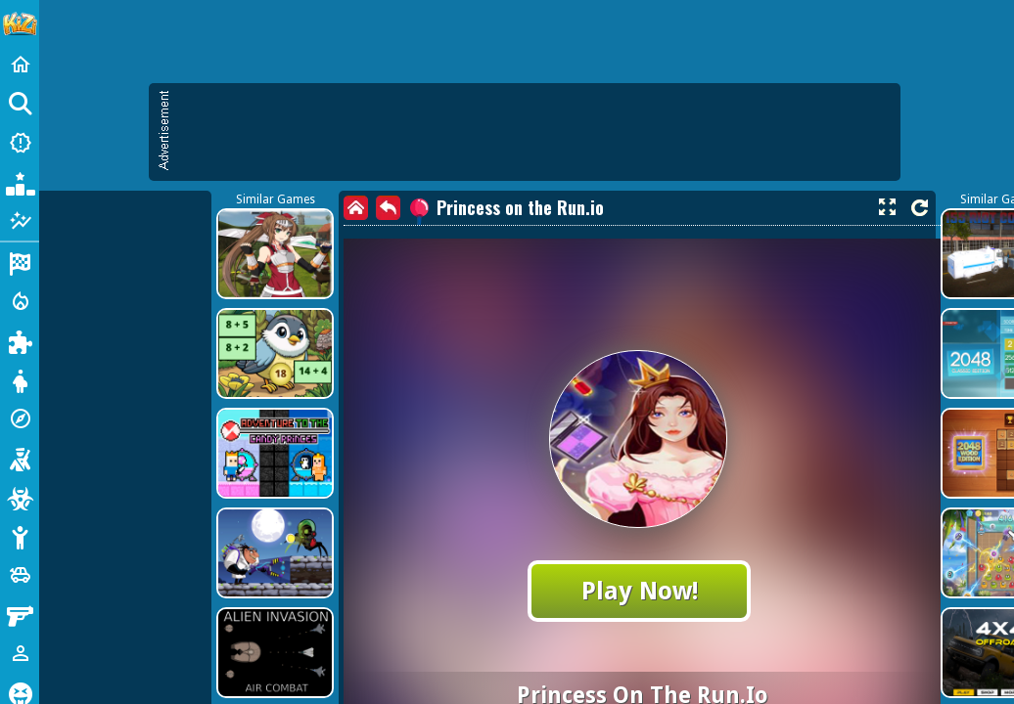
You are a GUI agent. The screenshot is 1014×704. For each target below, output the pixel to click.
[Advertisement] (534, 132)
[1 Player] (19, 653)
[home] (356, 208)
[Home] (19, 64)
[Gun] (19, 614)
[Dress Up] (19, 379)
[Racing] (19, 262)
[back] (388, 208)
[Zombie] (19, 496)
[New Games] (19, 142)
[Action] (19, 301)
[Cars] (19, 574)
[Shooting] (19, 457)
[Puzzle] (19, 340)
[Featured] (19, 221)
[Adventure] (19, 418)
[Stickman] (19, 535)
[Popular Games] (19, 181)
